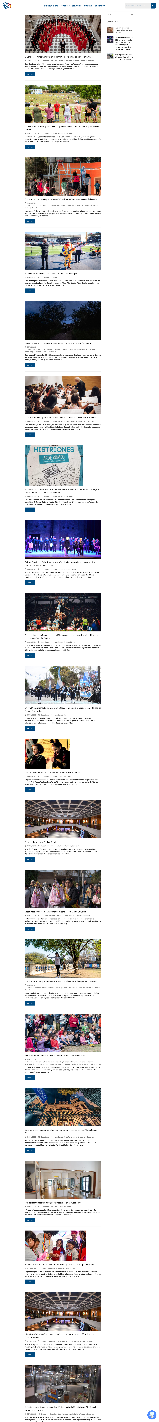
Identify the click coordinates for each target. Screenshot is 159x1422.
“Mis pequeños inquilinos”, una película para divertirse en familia (52, 772)
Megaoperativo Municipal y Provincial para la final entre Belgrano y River (124, 56)
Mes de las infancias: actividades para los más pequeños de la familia (55, 1055)
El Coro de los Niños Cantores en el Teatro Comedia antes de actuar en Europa (59, 56)
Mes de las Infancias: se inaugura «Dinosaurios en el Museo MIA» (53, 1202)
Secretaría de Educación (67, 569)
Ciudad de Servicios (48, 915)
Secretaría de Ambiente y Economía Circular (60, 1062)
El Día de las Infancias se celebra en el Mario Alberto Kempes (51, 273)
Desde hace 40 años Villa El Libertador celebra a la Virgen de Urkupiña (55, 911)
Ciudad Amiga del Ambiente (37, 349)
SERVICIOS (77, 6)
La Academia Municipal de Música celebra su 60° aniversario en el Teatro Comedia (60, 417)
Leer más (30, 74)
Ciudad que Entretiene (49, 61)
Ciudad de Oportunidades (36, 205)
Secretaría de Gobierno (66, 133)
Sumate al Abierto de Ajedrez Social (40, 842)
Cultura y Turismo (64, 776)
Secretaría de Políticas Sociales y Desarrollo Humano (81, 1064)
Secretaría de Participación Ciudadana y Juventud (43, 1064)
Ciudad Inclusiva (53, 205)
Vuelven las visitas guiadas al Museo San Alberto (123, 30)
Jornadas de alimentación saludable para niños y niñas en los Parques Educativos (60, 1264)
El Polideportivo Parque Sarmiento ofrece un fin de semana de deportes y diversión (61, 981)
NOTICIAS (88, 6)
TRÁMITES (65, 6)
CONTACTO (100, 6)
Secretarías (52, 352)
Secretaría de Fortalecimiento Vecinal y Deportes (76, 61)
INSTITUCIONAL (51, 6)
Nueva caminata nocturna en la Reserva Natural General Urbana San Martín (58, 343)
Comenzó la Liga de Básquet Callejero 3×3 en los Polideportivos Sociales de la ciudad (61, 199)
